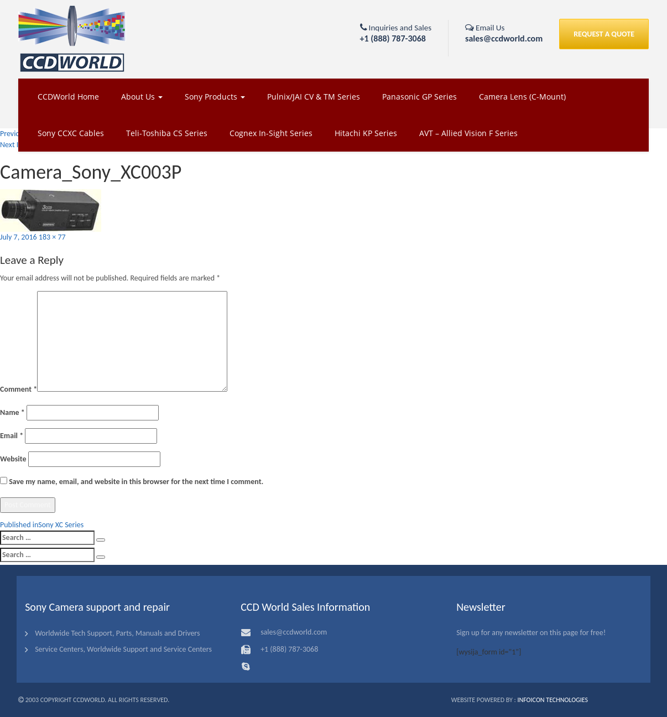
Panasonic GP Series (419, 96)
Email (11, 435)
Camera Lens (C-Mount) (522, 96)
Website (13, 459)
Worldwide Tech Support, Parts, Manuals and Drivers (117, 633)
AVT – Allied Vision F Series (468, 133)
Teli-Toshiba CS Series (166, 133)
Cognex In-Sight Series (271, 133)
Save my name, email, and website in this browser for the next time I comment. (136, 481)
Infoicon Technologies (552, 700)
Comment (18, 389)
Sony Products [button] (215, 96)
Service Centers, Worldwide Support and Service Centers (123, 649)
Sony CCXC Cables (71, 133)
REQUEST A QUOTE (604, 34)
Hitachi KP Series (366, 133)
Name (12, 412)
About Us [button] (142, 96)
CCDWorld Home (68, 96)
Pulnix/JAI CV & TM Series (313, 96)
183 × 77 (52, 237)
